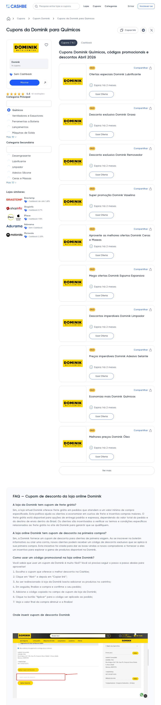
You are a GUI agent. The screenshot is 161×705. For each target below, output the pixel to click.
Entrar (131, 6)
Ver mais (106, 470)
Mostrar (24, 82)
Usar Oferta (101, 94)
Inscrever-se (146, 6)
